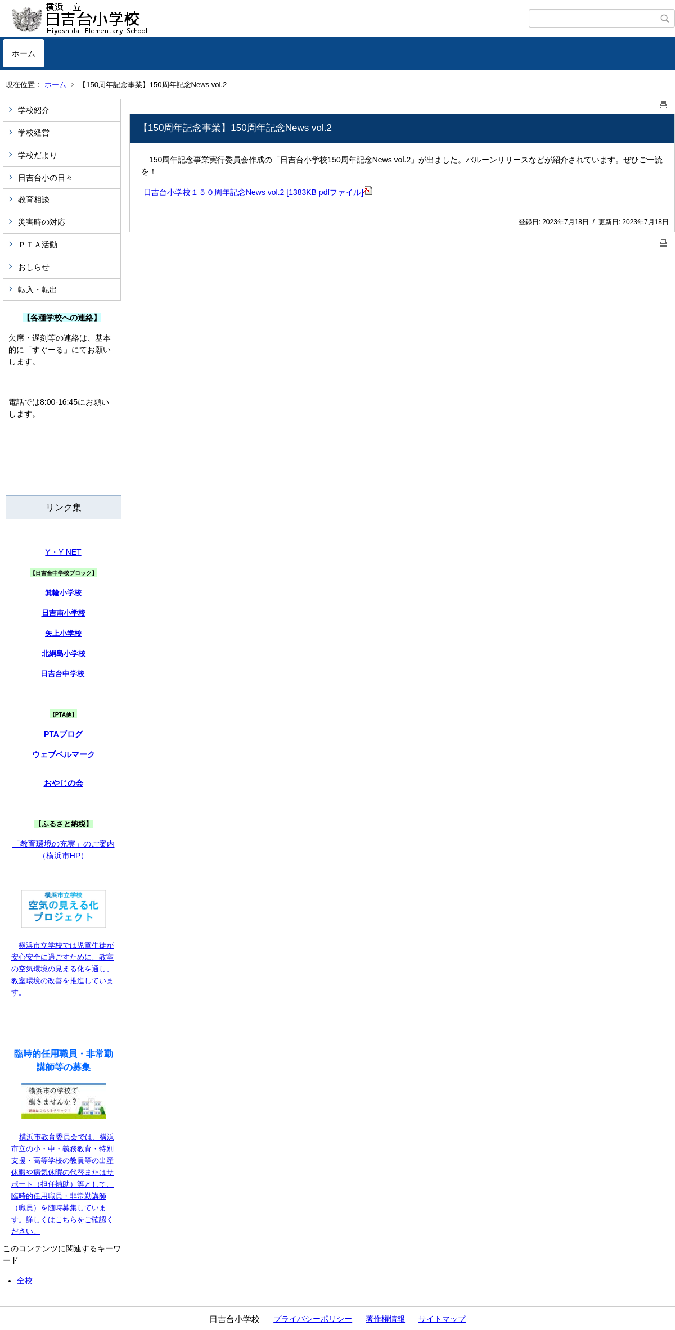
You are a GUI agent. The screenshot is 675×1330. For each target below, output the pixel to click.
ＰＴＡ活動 (37, 244)
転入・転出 (37, 289)
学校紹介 (34, 110)
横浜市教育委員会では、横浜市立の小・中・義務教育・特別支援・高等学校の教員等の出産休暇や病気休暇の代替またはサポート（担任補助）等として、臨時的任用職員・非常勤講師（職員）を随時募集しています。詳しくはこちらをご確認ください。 (62, 1184)
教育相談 (34, 199)
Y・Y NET (63, 552)
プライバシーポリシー (312, 1318)
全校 (25, 1280)
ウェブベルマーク (63, 754)
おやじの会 (63, 783)
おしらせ (34, 267)
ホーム (23, 53)
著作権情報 (385, 1318)
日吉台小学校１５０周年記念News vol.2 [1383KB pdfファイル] (257, 192)
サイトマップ (442, 1318)
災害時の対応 (41, 222)
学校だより (37, 155)
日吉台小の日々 (45, 177)
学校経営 (34, 132)
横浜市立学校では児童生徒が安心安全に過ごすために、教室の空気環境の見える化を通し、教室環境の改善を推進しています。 (62, 969)
